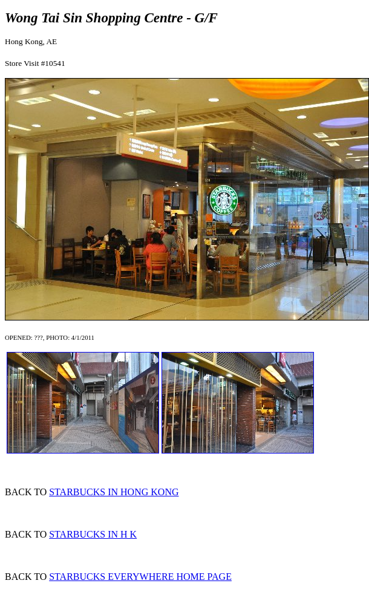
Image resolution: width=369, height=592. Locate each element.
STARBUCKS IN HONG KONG (113, 492)
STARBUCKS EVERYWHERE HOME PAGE (140, 576)
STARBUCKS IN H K (93, 534)
